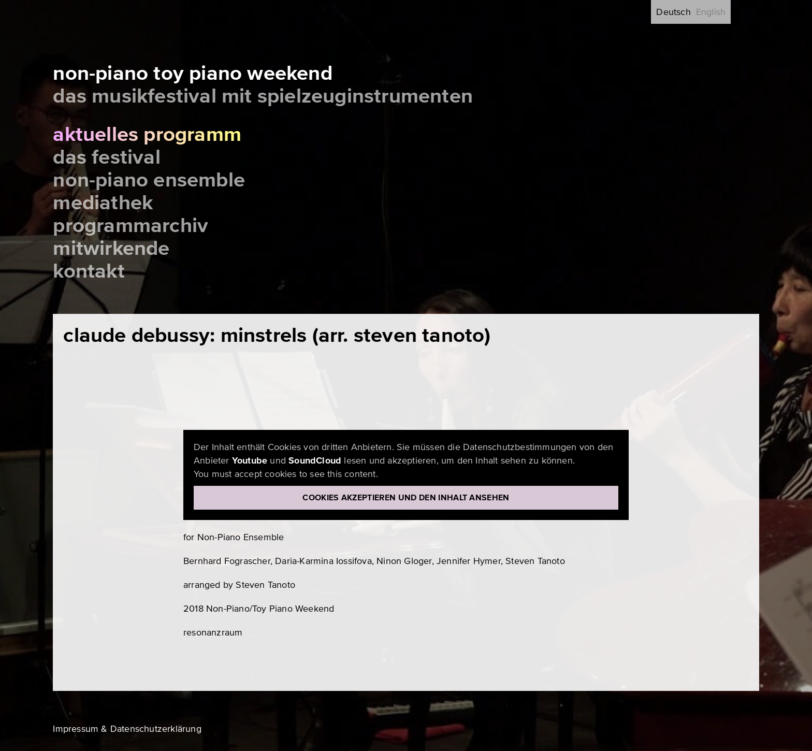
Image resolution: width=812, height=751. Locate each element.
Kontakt (88, 271)
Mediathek (103, 202)
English (711, 12)
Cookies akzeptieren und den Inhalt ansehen (405, 498)
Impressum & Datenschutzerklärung (127, 728)
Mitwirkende (111, 248)
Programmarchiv (130, 225)
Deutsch (673, 12)
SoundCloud (314, 460)
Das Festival (106, 157)
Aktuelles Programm (147, 134)
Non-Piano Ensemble (149, 180)
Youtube (249, 460)
